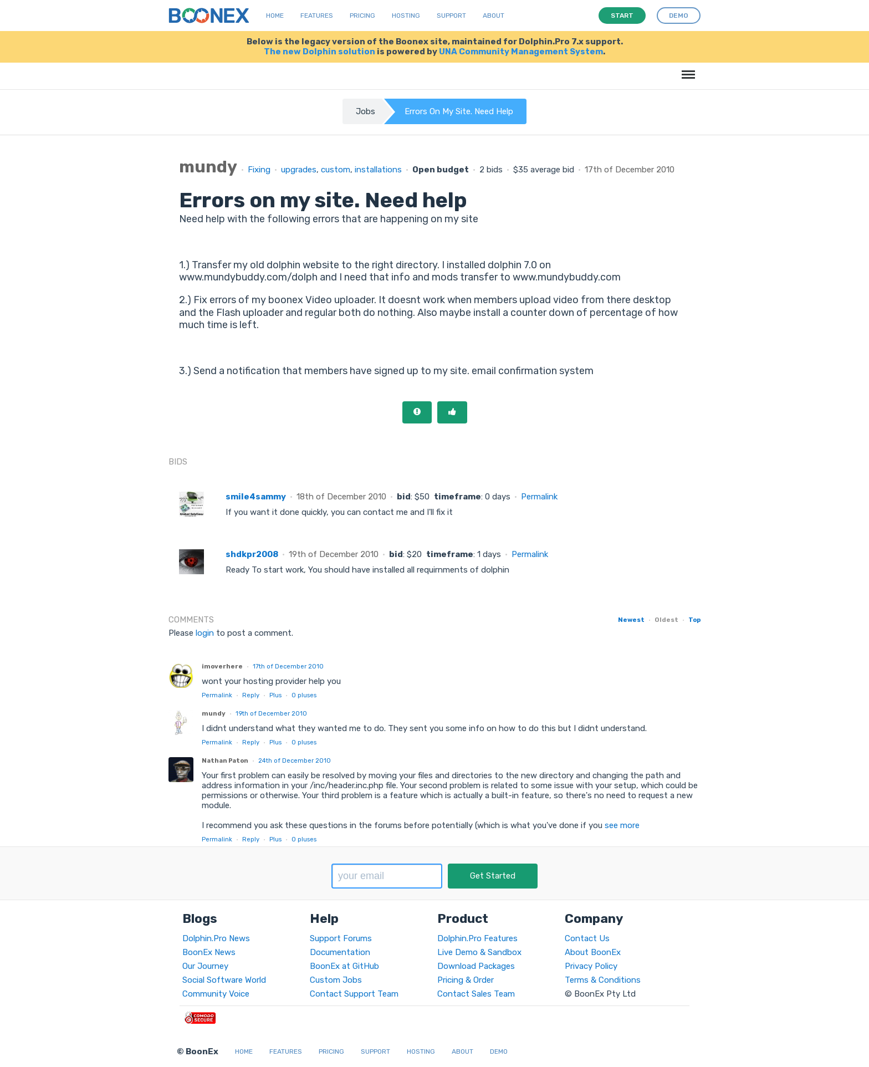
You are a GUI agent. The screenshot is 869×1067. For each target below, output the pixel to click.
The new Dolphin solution (319, 52)
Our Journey (205, 966)
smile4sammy (256, 497)
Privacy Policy (591, 966)
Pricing (362, 15)
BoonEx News (209, 952)
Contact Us (587, 938)
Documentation (340, 952)
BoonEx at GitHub (344, 966)
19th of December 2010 (271, 713)
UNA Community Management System (521, 52)
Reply (250, 695)
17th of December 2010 (288, 666)
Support (451, 15)
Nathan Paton (225, 760)
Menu (686, 69)
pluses (304, 695)
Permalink (539, 497)
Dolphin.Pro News (216, 938)
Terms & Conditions (603, 980)
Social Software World (224, 980)
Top (694, 620)
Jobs (365, 111)
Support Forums (341, 938)
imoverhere (222, 666)
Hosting (406, 15)
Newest (631, 620)
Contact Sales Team (476, 994)
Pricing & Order (465, 980)
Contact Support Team (354, 994)
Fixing (259, 170)
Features (316, 15)
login (205, 633)
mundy (214, 713)
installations (378, 170)
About (493, 15)
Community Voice (215, 994)
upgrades (298, 170)
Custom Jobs (336, 980)
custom (335, 170)
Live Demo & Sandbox (479, 952)
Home (275, 15)
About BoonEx (593, 952)
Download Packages (476, 966)
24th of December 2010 (294, 760)
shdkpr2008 (252, 554)
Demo (499, 1051)
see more (621, 825)
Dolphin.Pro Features (477, 938)
